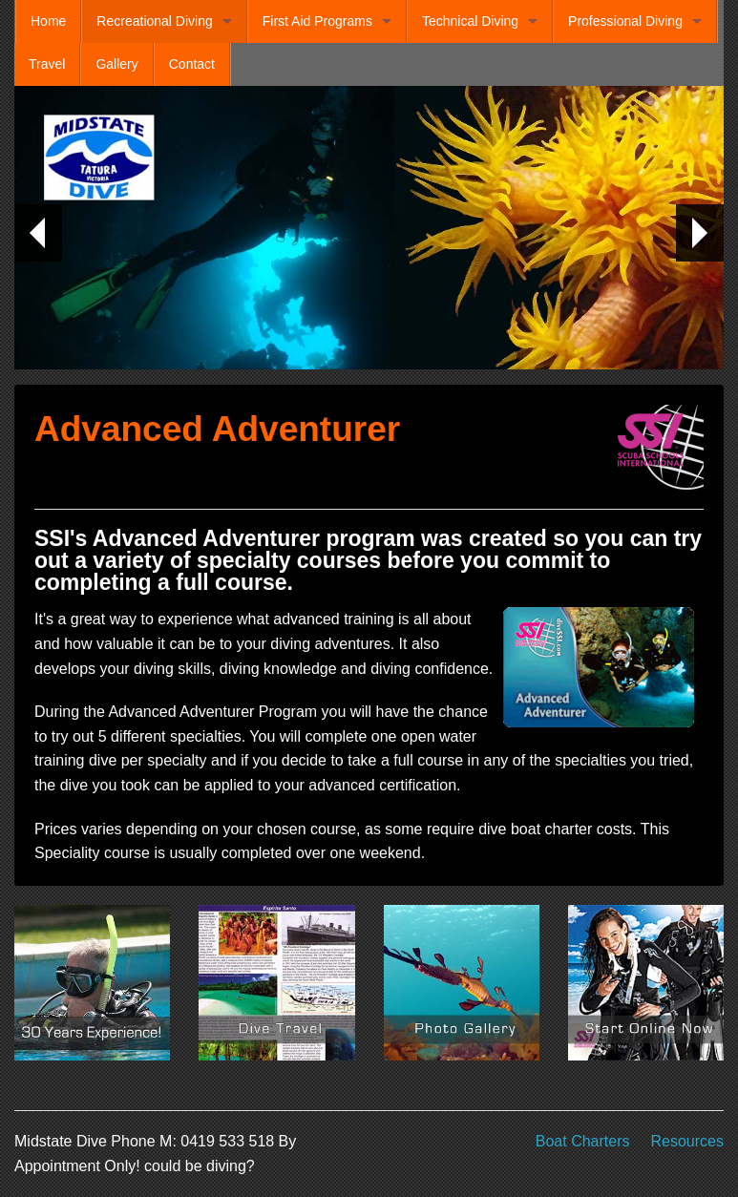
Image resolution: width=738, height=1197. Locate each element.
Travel (47, 64)
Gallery (116, 64)
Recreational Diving (154, 21)
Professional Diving (625, 21)
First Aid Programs (317, 21)
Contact (192, 64)
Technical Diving (470, 21)
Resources (687, 1141)
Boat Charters (583, 1141)
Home (48, 21)
